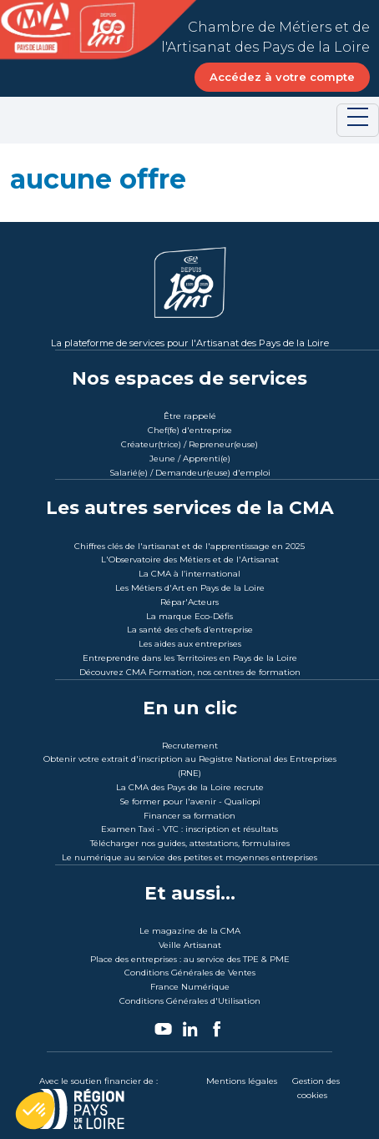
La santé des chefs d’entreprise (190, 629)
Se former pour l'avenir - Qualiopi (189, 801)
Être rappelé (190, 416)
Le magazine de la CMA (189, 930)
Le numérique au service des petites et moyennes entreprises (189, 857)
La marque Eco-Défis (189, 616)
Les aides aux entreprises (190, 643)
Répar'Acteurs (189, 602)
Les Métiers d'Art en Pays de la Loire (190, 587)
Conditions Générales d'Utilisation (189, 1000)
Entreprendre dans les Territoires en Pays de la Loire (190, 658)
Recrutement (190, 745)
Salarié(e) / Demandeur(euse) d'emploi (189, 472)
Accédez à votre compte (282, 76)
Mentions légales (241, 1081)
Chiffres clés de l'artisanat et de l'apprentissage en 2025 (189, 546)
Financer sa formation (189, 815)
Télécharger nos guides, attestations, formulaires (190, 843)
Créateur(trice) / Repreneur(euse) (189, 444)
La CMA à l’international (189, 573)
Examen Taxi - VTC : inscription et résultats (189, 829)
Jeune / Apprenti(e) (189, 458)
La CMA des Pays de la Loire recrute (190, 787)
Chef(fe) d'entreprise (190, 430)
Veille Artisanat (190, 945)
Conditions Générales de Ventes (189, 972)
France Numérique (190, 986)
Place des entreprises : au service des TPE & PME (190, 959)
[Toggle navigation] (357, 120)
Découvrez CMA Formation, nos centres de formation (190, 672)
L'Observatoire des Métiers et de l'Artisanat (190, 559)
